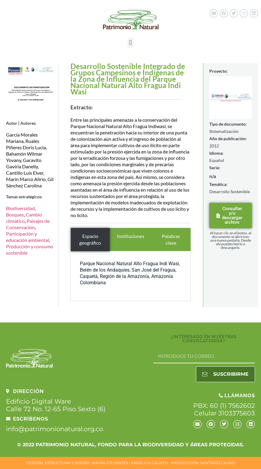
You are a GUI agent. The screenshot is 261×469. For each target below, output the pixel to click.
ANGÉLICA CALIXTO (149, 463)
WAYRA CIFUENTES (109, 463)
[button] (130, 43)
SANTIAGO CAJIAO (217, 463)
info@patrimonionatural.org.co (54, 429)
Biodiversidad (20, 208)
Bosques (15, 214)
